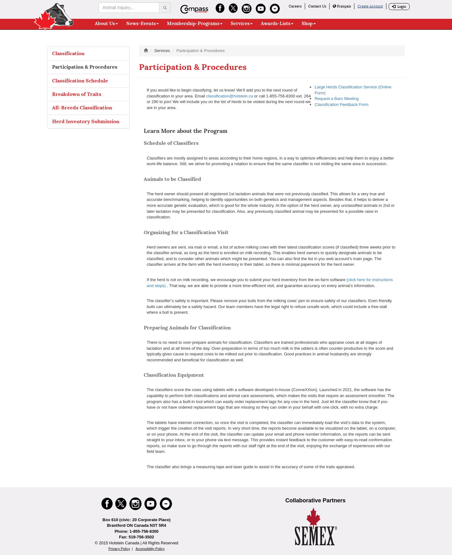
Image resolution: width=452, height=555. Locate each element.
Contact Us (317, 6)
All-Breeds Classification (82, 107)
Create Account (370, 6)
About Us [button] (106, 23)
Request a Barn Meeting (336, 98)
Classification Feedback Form (341, 104)
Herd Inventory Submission (85, 121)
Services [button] (242, 23)
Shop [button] (309, 23)
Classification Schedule (80, 80)
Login (399, 6)
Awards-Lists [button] (277, 23)
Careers (295, 6)
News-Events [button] (142, 23)
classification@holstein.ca (229, 96)
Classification (68, 53)
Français (342, 6)
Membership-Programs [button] (195, 23)
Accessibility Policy (150, 549)
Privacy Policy (119, 549)
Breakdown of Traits (76, 94)
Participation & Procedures (84, 67)
